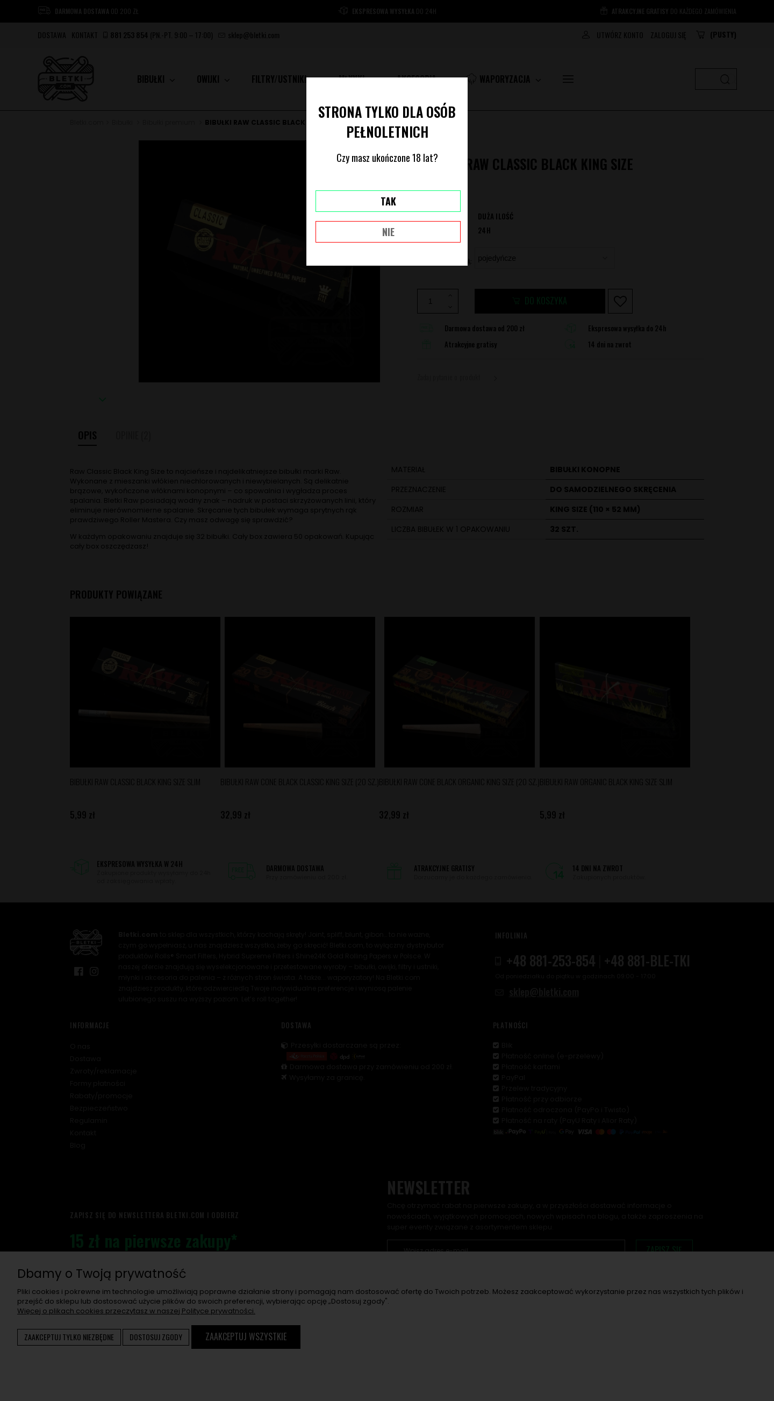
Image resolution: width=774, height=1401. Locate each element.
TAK (388, 201)
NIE (388, 232)
